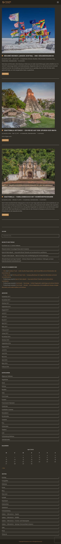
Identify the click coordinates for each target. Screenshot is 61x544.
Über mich (4, 494)
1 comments (40, 133)
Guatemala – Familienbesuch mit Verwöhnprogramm (28, 197)
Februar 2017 (5, 330)
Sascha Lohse (7, 59)
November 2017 (6, 300)
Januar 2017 (5, 333)
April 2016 (4, 360)
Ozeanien (4, 419)
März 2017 (4, 326)
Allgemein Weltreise (7, 376)
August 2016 (5, 346)
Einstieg (4, 477)
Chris (4, 271)
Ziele (3, 527)
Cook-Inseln (5, 396)
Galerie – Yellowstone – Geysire (10, 514)
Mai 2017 (4, 320)
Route (3, 487)
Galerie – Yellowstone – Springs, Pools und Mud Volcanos (17, 524)
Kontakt (4, 497)
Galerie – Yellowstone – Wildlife (10, 517)
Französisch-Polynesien (8, 403)
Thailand (4, 429)
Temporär (4, 534)
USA (3, 433)
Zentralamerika (13, 61)
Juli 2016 (4, 350)
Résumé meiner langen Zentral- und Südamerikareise (29, 56)
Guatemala (49, 59)
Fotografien (5, 480)
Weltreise (4, 484)
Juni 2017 (4, 316)
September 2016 (6, 343)
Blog (3, 490)
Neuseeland (5, 413)
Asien (3, 383)
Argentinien (24, 59)
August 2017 (5, 310)
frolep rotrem (6, 275)
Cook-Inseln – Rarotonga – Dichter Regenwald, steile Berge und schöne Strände (37, 283)
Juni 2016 (4, 353)
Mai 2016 (4, 356)
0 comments (21, 61)
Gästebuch (5, 507)
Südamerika (5, 61)
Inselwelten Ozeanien (7, 409)
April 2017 (4, 323)
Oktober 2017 (5, 303)
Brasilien (35, 59)
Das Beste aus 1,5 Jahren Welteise (11, 245)
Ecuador (43, 59)
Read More (5, 73)
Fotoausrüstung (6, 510)
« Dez (3, 468)
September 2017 (6, 306)
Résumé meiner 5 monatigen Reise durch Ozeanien (15, 249)
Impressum (5, 500)
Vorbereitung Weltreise (8, 436)
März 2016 (4, 363)
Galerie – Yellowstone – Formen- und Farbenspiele (15, 520)
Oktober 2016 (5, 340)
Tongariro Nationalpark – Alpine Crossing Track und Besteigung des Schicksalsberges (25, 255)
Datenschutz (5, 504)
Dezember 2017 (6, 296)
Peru (53, 59)
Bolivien (30, 59)
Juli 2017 (4, 313)
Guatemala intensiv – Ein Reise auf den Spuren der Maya (30, 130)
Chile (39, 59)
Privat (3, 530)
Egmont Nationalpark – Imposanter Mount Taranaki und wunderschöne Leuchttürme (24, 252)
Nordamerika (5, 416)
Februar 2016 (5, 366)
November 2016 (6, 336)
